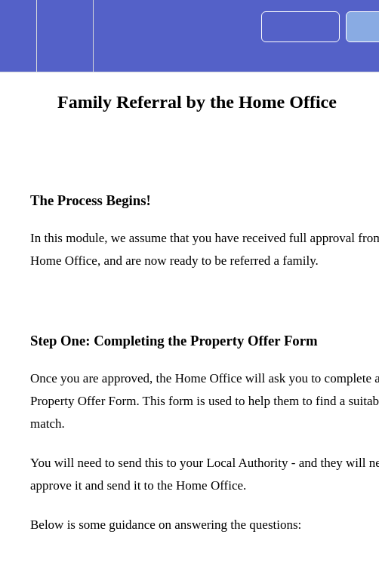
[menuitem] (64, 36)
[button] (18, 36)
